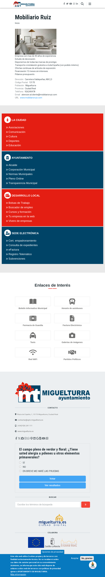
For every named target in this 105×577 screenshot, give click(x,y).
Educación (15, 145)
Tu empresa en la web (22, 216)
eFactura (14, 249)
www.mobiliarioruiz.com (31, 98)
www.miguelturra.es (26, 431)
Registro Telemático (20, 254)
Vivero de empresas (20, 220)
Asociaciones (16, 127)
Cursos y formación (20, 211)
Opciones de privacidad (52, 554)
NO (24, 467)
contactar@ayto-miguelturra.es (30, 420)
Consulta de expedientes (23, 245)
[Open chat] (93, 565)
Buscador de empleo (21, 207)
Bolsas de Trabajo (19, 202)
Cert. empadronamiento (22, 240)
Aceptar (75, 560)
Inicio (17, 23)
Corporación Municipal (22, 169)
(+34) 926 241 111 (24, 426)
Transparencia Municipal (23, 183)
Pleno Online (16, 178)
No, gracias (86, 560)
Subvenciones (17, 258)
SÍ (24, 462)
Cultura (13, 136)
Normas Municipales (21, 174)
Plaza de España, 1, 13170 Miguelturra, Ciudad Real (37, 414)
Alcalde (13, 165)
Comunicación (17, 132)
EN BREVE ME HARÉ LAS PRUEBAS (41, 471)
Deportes (14, 141)
